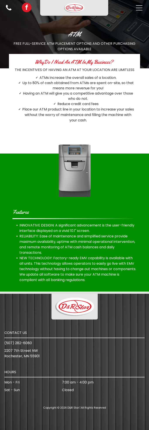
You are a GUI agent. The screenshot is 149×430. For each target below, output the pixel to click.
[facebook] (26, 8)
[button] (139, 8)
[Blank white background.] (9, 10)
